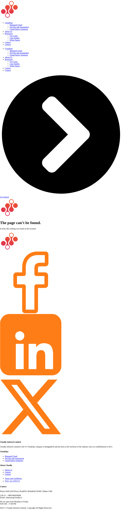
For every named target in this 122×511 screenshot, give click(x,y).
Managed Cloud (16, 25)
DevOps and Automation (19, 27)
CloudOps (9, 23)
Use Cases (14, 36)
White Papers (15, 40)
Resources (9, 34)
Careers (8, 42)
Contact (8, 44)
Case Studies (15, 38)
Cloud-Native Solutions (19, 29)
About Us (8, 31)
